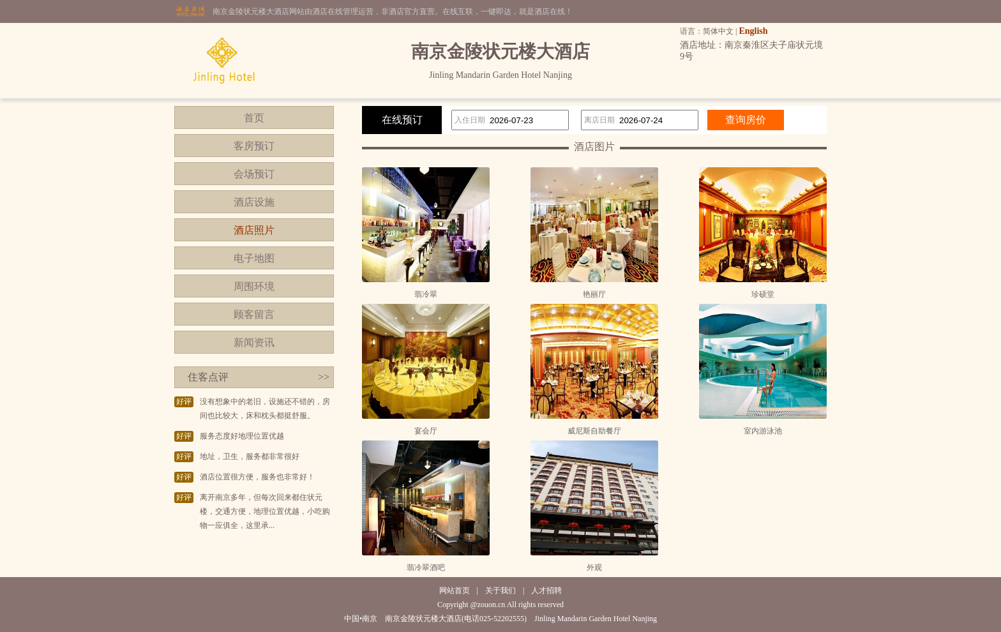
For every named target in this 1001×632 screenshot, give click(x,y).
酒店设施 (254, 202)
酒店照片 (254, 230)
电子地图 (254, 258)
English (753, 31)
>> (323, 377)
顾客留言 (254, 314)
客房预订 (254, 145)
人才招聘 (546, 590)
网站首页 (454, 590)
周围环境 (254, 286)
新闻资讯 (254, 342)
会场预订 (254, 174)
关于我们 (500, 590)
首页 (254, 117)
